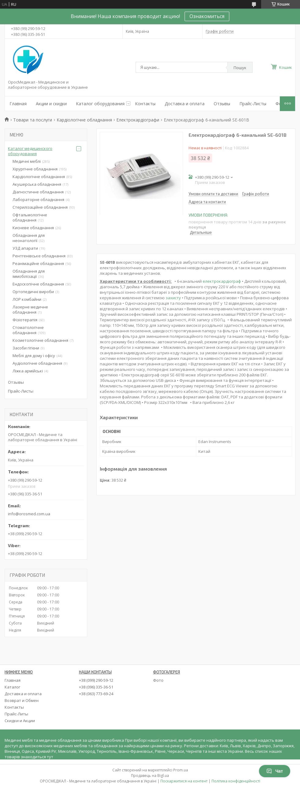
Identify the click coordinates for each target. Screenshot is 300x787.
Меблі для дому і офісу (34, 355)
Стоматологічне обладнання (28, 330)
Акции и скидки (51, 103)
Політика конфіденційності (236, 781)
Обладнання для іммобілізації (29, 273)
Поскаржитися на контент (184, 781)
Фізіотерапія (25, 320)
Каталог (12, 687)
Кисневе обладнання (33, 227)
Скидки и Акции (20, 720)
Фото (158, 680)
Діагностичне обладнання (38, 192)
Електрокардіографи (137, 119)
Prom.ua (180, 770)
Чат (274, 771)
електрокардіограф (222, 281)
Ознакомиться (206, 16)
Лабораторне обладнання (38, 199)
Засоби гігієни (26, 348)
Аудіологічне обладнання (37, 363)
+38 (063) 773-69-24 (96, 693)
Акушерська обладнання (37, 184)
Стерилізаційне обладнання (40, 207)
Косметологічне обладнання (40, 340)
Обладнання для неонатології (29, 238)
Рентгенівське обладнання (39, 256)
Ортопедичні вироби (33, 291)
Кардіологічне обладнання (84, 119)
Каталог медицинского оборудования (30, 151)
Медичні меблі (27, 161)
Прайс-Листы (252, 103)
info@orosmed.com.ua (29, 514)
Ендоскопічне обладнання (38, 284)
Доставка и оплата (184, 103)
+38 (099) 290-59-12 (96, 680)
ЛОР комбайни (27, 299)
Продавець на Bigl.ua (150, 775)
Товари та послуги (32, 119)
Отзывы (222, 103)
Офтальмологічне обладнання (30, 217)
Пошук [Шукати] (240, 67)
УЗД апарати (25, 248)
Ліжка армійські (28, 371)
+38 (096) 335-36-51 (96, 687)
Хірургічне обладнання (35, 169)
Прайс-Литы (16, 714)
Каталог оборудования (100, 103)
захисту (173, 297)
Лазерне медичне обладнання (30, 309)
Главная (18, 103)
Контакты (145, 103)
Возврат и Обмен (22, 700)
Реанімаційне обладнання (38, 263)
